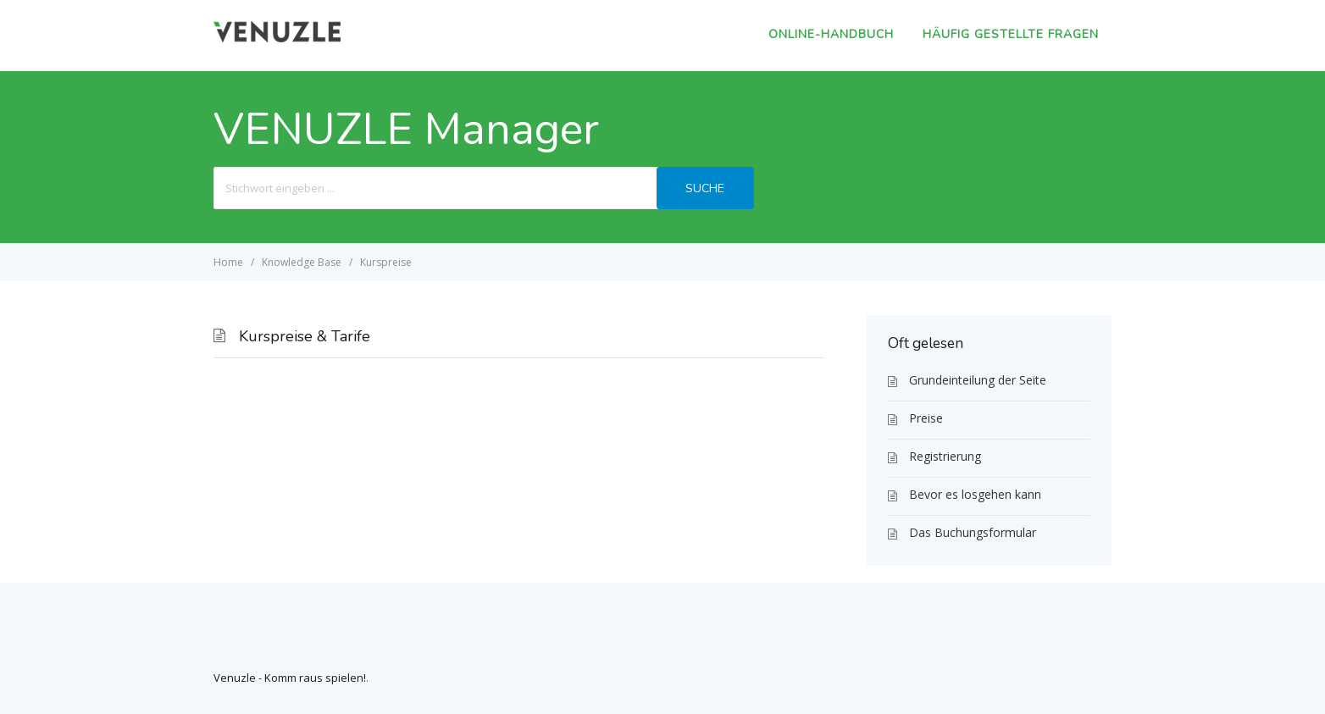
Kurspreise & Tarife (304, 336)
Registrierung (945, 456)
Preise (926, 418)
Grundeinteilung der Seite (977, 380)
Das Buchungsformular (972, 532)
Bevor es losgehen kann (975, 494)
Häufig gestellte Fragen (1011, 34)
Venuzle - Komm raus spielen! (289, 677)
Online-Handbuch (831, 34)
